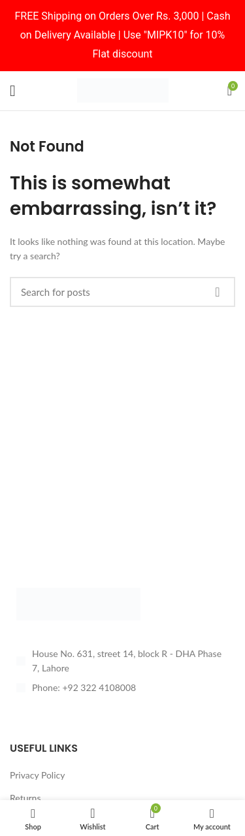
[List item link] (122, 688)
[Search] (122, 292)
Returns (25, 797)
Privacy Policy (37, 774)
